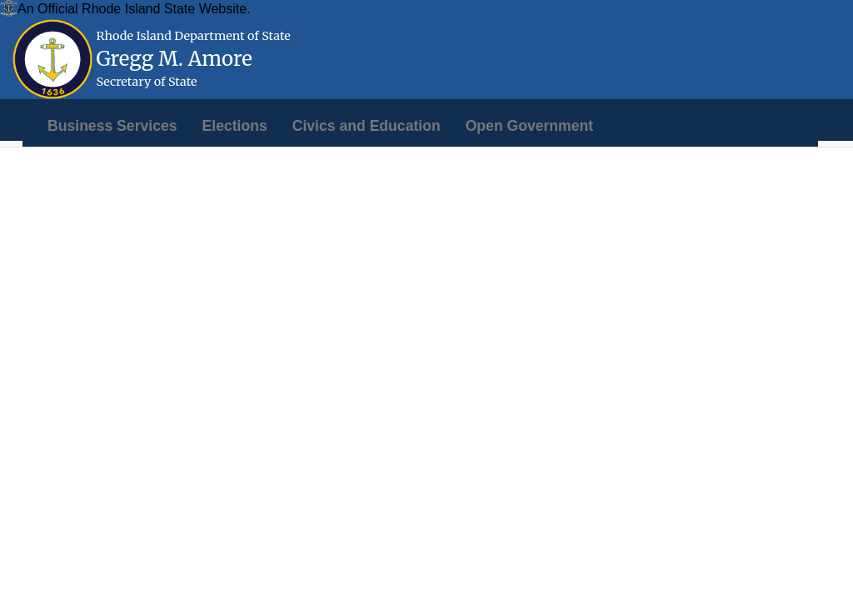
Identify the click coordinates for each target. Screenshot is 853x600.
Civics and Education (366, 126)
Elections (234, 126)
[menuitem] (112, 126)
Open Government (529, 126)
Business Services (112, 126)
